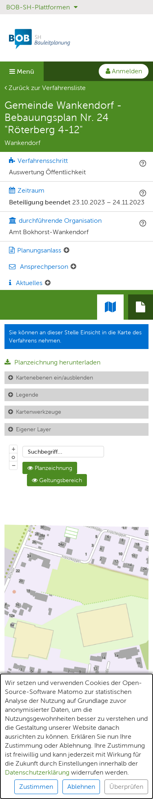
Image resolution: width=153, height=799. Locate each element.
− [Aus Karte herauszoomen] (13, 465)
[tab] (140, 307)
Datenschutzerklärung (37, 776)
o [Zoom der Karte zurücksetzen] (13, 457)
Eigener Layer (33, 429)
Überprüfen (126, 790)
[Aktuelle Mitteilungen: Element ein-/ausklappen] (48, 283)
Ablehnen (81, 790)
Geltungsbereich (57, 480)
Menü (21, 71)
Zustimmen (36, 790)
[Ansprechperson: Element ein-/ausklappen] (73, 266)
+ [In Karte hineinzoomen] (13, 449)
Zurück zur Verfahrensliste (45, 87)
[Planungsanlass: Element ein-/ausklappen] (66, 250)
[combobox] (63, 451)
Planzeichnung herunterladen (52, 362)
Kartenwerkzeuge (38, 411)
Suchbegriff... (45, 451)
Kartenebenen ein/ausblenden (54, 377)
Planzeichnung (49, 468)
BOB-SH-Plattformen (42, 7)
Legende (27, 394)
